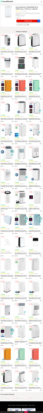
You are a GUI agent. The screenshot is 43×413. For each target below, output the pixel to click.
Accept (26, 412)
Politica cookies (31, 405)
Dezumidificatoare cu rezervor (19, 398)
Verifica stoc (32, 21)
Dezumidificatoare (31, 398)
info (12, 53)
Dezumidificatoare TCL (7, 398)
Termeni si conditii (11, 405)
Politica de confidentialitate (22, 405)
